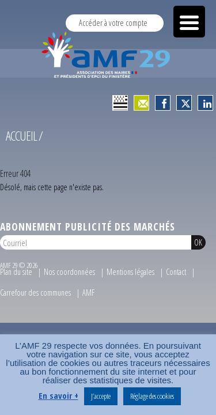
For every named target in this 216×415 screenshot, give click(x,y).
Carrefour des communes (35, 297)
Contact (176, 276)
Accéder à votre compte (113, 22)
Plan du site (16, 276)
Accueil (21, 140)
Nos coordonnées (69, 276)
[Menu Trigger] (189, 21)
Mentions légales (130, 276)
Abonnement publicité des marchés (87, 231)
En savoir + (58, 395)
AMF (88, 297)
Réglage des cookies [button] (152, 396)
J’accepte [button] (101, 396)
